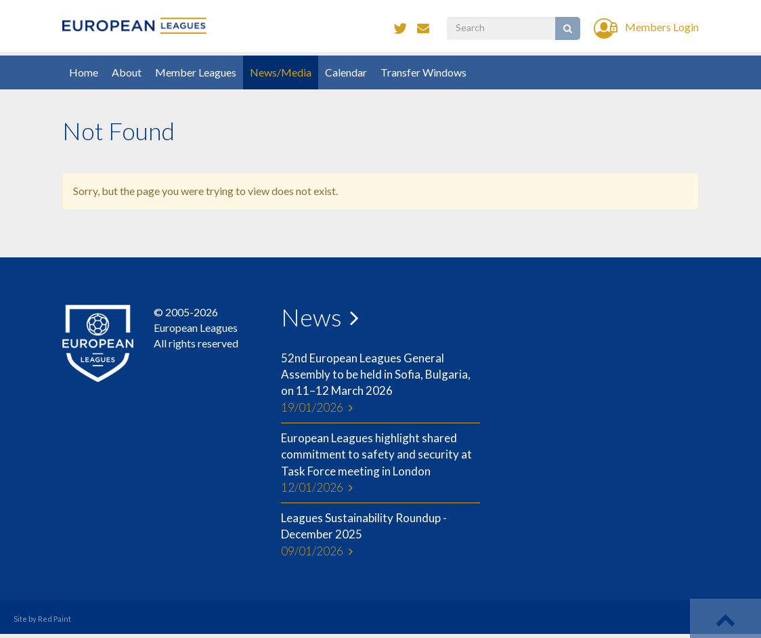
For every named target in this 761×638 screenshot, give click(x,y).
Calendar (346, 72)
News (311, 317)
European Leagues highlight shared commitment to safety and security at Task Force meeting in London (380, 463)
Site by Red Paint (42, 618)
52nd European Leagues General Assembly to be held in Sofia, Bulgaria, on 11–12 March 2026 (380, 383)
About (127, 72)
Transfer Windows (423, 72)
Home (83, 72)
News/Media (280, 72)
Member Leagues (195, 72)
